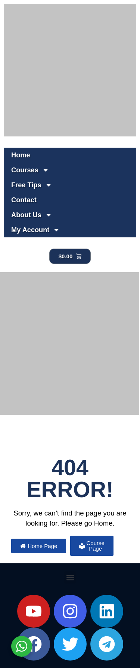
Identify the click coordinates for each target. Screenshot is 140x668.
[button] (70, 577)
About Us (31, 215)
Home (20, 155)
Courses (30, 170)
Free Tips (31, 185)
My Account (35, 230)
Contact (24, 200)
